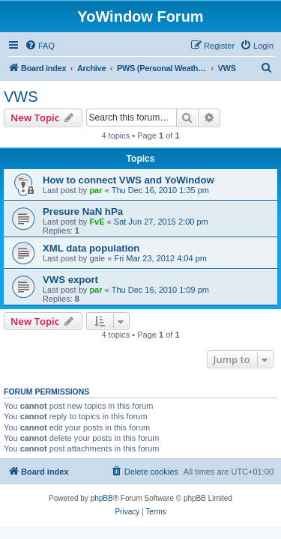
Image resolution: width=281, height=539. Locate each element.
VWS (21, 96)
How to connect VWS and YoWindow (128, 180)
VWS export (70, 279)
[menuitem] (40, 46)
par (95, 190)
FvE (96, 221)
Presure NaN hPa (83, 211)
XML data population (91, 248)
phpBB (102, 498)
